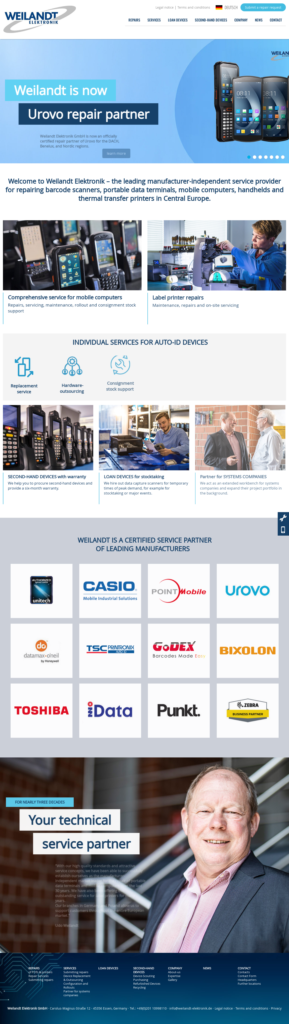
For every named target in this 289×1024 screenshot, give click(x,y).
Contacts (244, 972)
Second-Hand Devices (211, 19)
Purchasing (140, 980)
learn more (139, 153)
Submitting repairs (40, 980)
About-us (174, 972)
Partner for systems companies (76, 993)
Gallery (172, 980)
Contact (276, 19)
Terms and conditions (193, 7)
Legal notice (165, 7)
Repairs (134, 19)
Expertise (174, 976)
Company (241, 19)
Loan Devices (178, 19)
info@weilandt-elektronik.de (190, 1008)
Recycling (139, 987)
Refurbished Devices (146, 984)
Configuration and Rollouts (75, 985)
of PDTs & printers (40, 972)
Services (154, 19)
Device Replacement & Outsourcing (77, 978)
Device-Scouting (144, 976)
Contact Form (247, 976)
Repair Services (38, 976)
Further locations (249, 984)
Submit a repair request (263, 7)
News (259, 19)
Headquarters (247, 980)
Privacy (276, 1008)
